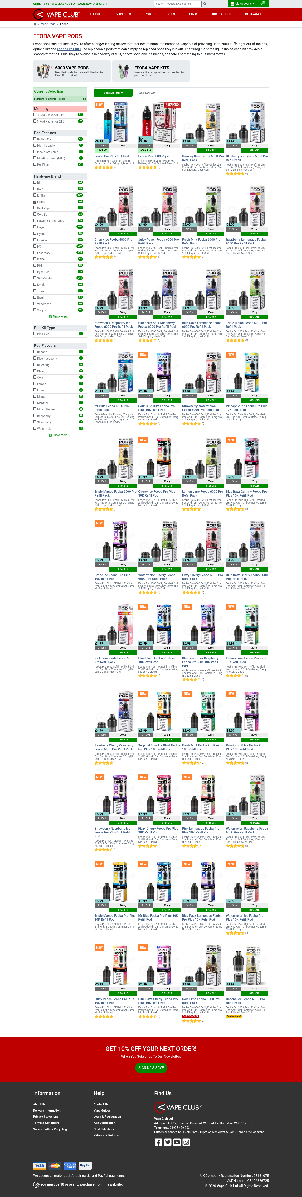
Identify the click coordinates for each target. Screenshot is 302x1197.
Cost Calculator (104, 1129)
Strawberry (58, 422)
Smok (58, 284)
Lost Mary (58, 253)
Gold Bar (58, 214)
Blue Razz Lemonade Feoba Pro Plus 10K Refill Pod (202, 917)
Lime (58, 390)
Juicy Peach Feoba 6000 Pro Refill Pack (158, 241)
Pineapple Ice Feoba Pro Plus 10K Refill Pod (246, 408)
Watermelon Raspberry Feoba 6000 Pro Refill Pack (247, 830)
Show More (58, 317)
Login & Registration (107, 1116)
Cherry (58, 371)
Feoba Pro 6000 (69, 49)
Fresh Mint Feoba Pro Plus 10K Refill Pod (201, 747)
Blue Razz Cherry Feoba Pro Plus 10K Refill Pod (158, 1001)
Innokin (58, 240)
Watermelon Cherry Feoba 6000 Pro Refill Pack (156, 577)
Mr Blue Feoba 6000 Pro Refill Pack (112, 408)
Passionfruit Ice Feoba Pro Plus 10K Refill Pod (245, 747)
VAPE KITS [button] (123, 14)
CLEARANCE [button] (253, 14)
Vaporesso (58, 304)
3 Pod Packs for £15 (58, 121)
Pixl (58, 265)
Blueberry (58, 365)
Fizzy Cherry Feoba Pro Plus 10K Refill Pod (158, 830)
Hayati (58, 227)
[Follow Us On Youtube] (177, 1142)
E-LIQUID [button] (96, 14)
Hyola (58, 234)
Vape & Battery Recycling (50, 1129)
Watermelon (58, 428)
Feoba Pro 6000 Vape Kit (156, 156)
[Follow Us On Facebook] (159, 1142)
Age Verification (104, 1122)
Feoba (60, 99)
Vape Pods (48, 24)
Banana (58, 352)
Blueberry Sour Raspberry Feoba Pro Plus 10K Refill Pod (200, 662)
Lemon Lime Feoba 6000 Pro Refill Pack (202, 493)
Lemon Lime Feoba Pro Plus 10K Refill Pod (246, 660)
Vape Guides (102, 1110)
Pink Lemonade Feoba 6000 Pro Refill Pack (114, 660)
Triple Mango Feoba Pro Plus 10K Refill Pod (115, 917)
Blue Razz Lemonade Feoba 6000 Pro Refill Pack (202, 325)
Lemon (58, 384)
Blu (58, 182)
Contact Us (101, 1104)
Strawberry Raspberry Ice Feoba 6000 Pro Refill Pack (114, 325)
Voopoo (58, 310)
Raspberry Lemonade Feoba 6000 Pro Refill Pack (246, 241)
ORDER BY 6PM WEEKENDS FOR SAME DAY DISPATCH (70, 4)
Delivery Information (47, 1110)
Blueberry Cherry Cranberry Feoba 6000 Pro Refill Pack (114, 747)
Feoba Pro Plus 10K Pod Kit (114, 156)
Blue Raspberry (58, 358)
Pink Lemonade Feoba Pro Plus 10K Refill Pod (201, 830)
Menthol (58, 403)
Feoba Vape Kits (151, 68)
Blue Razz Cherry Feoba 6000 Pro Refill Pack (247, 577)
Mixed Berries (58, 409)
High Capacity (58, 145)
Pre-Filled (58, 164)
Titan (58, 291)
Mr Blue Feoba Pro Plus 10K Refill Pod (158, 917)
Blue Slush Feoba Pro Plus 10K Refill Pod (157, 660)
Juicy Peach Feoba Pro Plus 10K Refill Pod (114, 1001)
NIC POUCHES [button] (221, 14)
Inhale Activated (58, 152)
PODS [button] (149, 14)
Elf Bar (58, 195)
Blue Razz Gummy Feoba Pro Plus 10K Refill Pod (246, 493)
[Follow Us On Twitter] (168, 1142)
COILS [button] (171, 14)
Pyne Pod (58, 272)
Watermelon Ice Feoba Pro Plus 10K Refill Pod (245, 917)
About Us (39, 1104)
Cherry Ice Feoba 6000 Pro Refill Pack (113, 241)
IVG (58, 246)
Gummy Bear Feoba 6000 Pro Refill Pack (203, 158)
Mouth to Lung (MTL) (58, 158)
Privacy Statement (45, 1116)
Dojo (58, 189)
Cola (58, 377)
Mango (58, 396)
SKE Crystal (58, 278)
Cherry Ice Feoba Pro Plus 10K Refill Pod (156, 493)
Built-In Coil (58, 139)
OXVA (58, 259)
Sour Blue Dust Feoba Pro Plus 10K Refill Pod (156, 408)
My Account (241, 4)
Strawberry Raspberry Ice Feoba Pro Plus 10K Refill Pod (112, 832)
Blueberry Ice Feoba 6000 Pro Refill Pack (247, 158)
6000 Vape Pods (72, 68)
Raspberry (58, 416)
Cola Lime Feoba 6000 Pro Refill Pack (201, 1001)
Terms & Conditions (46, 1122)
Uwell (58, 297)
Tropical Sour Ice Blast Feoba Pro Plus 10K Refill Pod (159, 747)
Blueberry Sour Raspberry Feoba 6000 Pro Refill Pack (157, 325)
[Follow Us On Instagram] (186, 1142)
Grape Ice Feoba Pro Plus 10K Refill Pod (112, 577)
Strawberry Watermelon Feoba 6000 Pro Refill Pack (201, 408)
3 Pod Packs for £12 (58, 115)
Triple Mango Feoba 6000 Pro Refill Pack (116, 493)
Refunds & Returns (106, 1135)
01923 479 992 (180, 1127)
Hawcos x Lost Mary (58, 221)
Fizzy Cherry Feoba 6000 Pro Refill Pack (202, 577)
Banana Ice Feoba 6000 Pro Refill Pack (245, 1001)
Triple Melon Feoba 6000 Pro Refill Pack (246, 325)
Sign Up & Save (151, 1068)
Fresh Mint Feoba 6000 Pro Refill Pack (201, 241)
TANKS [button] (193, 14)
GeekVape (58, 208)
